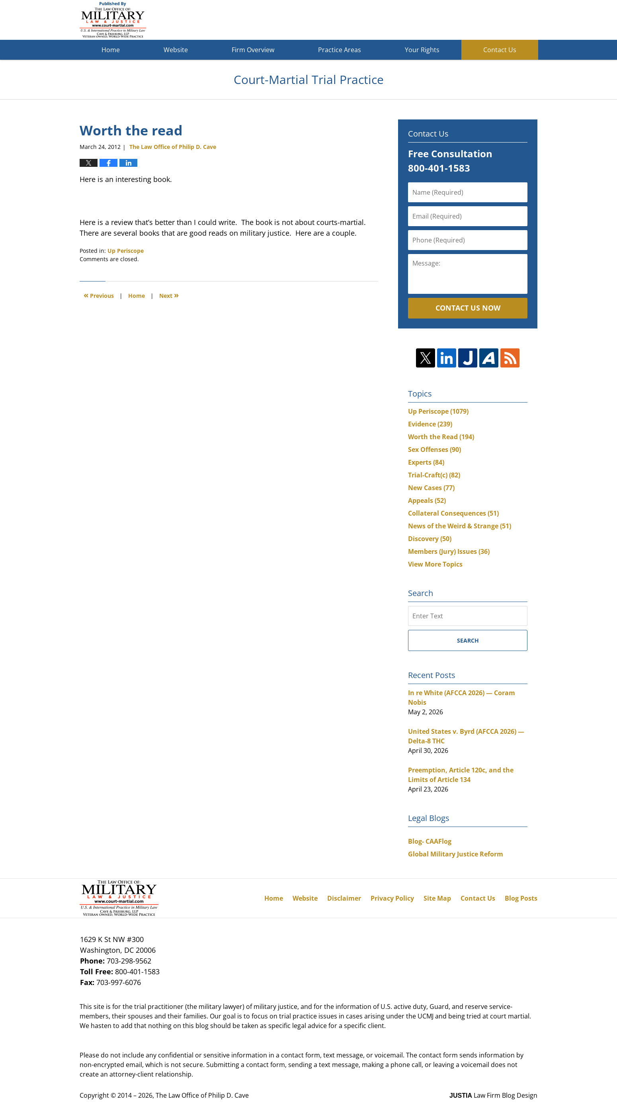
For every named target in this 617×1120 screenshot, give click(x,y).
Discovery (429, 538)
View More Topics (435, 564)
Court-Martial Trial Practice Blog (113, 20)
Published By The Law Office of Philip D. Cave (479, 20)
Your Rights (422, 49)
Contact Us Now (467, 308)
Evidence (430, 424)
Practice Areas (339, 49)
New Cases (431, 487)
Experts (426, 462)
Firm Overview (253, 49)
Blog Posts (521, 898)
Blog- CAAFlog (429, 841)
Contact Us (499, 49)
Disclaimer (344, 898)
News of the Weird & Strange (459, 526)
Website (176, 49)
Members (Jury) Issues (449, 551)
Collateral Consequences (453, 513)
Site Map (437, 898)
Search (468, 640)
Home (111, 49)
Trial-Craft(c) (434, 475)
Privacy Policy (392, 898)
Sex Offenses (434, 449)
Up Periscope (125, 250)
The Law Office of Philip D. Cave (202, 1095)
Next (169, 294)
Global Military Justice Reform (455, 854)
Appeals (427, 500)
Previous (99, 294)
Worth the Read (441, 436)
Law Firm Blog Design (493, 1095)
